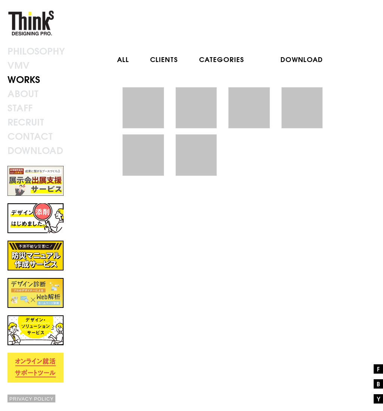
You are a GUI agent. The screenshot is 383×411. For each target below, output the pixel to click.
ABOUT (23, 93)
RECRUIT (25, 121)
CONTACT (30, 135)
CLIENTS (164, 59)
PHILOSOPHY (36, 50)
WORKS (23, 78)
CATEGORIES (221, 59)
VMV (18, 64)
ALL (123, 59)
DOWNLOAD (302, 59)
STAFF (20, 107)
